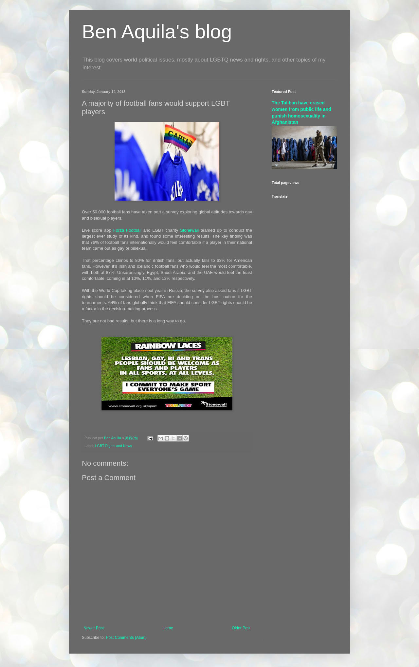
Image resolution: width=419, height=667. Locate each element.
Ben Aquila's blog (157, 32)
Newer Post (93, 628)
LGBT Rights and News (113, 446)
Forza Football (127, 230)
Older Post (241, 628)
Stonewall (189, 230)
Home (168, 628)
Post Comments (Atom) (126, 637)
